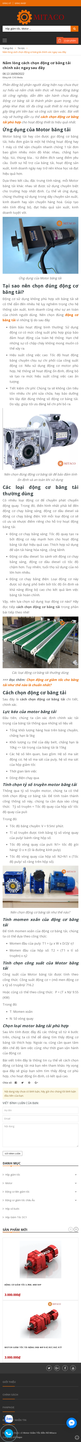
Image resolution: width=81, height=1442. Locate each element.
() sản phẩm (70, 40)
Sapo (19, 1437)
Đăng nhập (20, 3)
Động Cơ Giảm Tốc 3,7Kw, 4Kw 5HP (23, 1284)
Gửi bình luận (12, 1153)
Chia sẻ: (7, 1082)
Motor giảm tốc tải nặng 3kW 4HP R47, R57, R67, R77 (33, 1347)
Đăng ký (7, 3)
